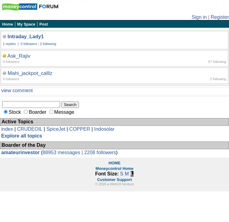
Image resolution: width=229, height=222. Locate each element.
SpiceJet (55, 129)
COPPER (79, 129)
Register (220, 17)
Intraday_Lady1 (25, 36)
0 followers (29, 44)
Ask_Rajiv (19, 56)
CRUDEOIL (29, 129)
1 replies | (11, 44)
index (7, 129)
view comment (17, 90)
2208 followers (100, 152)
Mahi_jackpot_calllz (30, 73)
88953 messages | (63, 152)
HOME (114, 163)
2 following (48, 44)
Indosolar (104, 129)
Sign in (199, 17)
